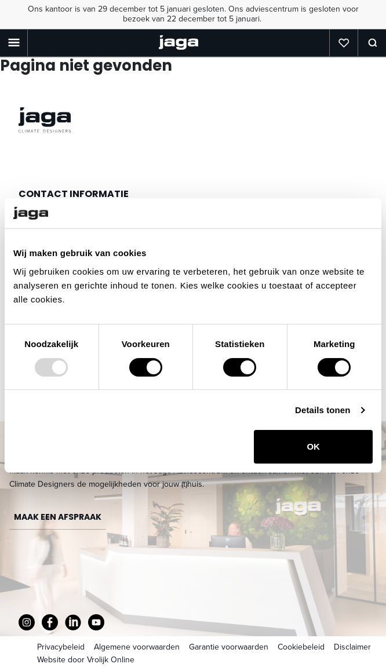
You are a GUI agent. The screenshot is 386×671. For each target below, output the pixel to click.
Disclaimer (352, 647)
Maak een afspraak (57, 517)
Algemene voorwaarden (137, 647)
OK (313, 446)
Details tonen (322, 410)
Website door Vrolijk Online (85, 660)
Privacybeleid (61, 647)
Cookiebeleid (301, 647)
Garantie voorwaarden (228, 647)
